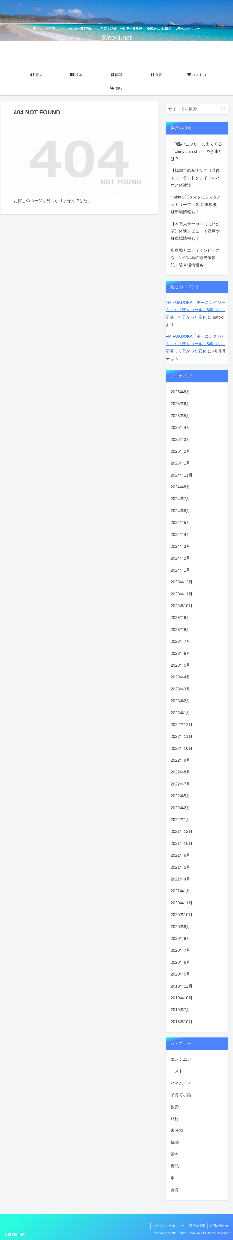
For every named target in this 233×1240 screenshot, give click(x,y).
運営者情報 (197, 1226)
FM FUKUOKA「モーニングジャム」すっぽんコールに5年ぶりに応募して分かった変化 (195, 310)
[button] (223, 109)
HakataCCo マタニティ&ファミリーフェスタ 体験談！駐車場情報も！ (196, 204)
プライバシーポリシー (168, 1226)
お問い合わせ (219, 1226)
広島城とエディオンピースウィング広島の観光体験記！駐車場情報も (195, 257)
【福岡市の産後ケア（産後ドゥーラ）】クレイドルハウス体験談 (195, 178)
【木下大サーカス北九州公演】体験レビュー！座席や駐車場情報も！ (195, 231)
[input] (197, 109)
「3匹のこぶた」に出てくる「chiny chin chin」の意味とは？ (196, 151)
